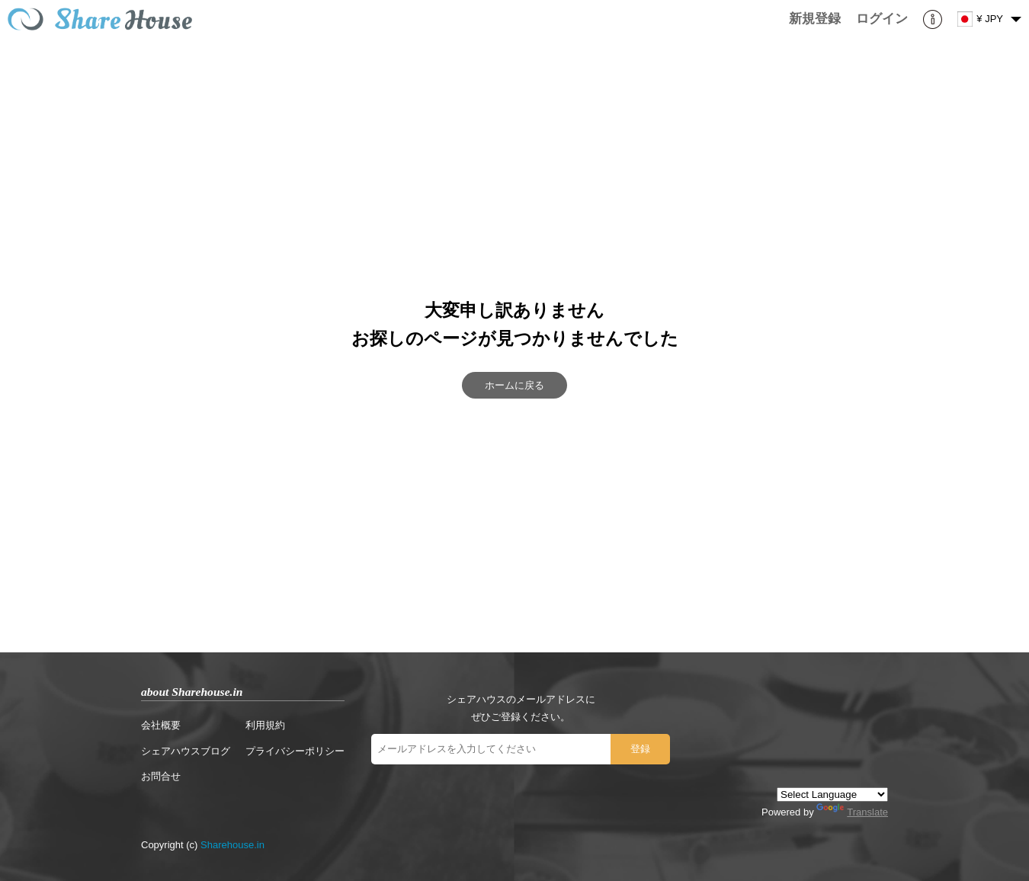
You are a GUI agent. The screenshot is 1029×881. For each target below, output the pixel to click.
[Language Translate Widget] (832, 794)
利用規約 (265, 725)
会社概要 (161, 725)
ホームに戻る (514, 385)
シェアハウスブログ (185, 751)
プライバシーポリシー (295, 751)
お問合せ (161, 776)
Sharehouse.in (232, 845)
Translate (852, 812)
